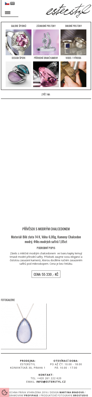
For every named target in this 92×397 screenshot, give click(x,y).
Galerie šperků (18, 39)
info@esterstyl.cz (51, 381)
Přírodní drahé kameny (46, 71)
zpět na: (45, 94)
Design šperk (18, 71)
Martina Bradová (71, 392)
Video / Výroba (73, 71)
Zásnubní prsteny (46, 39)
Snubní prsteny (73, 39)
